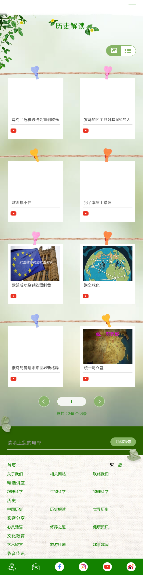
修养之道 (58, 528)
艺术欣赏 (15, 546)
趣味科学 (15, 493)
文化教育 (16, 537)
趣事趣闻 (101, 546)
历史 (11, 501)
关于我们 (15, 475)
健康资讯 (101, 528)
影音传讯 (16, 554)
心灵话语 (15, 528)
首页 (11, 466)
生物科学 (58, 493)
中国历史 (15, 511)
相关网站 (58, 475)
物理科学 (101, 493)
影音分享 (16, 519)
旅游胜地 (58, 546)
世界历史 (101, 511)
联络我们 (101, 475)
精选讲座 (16, 484)
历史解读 (58, 511)
